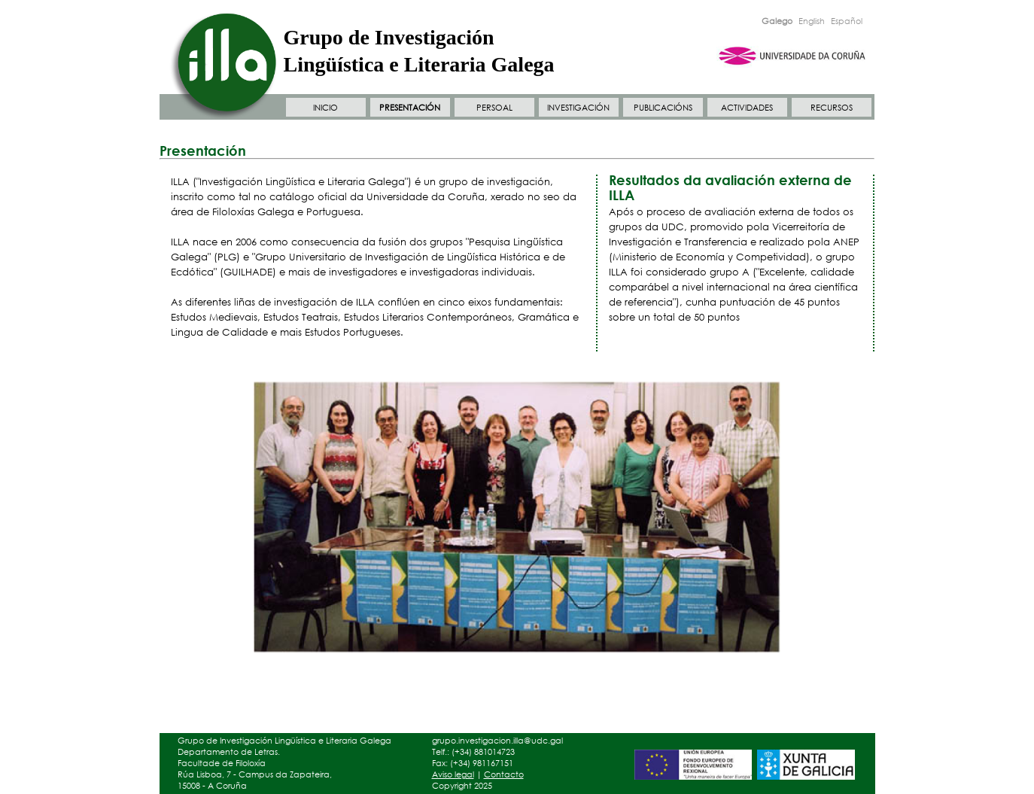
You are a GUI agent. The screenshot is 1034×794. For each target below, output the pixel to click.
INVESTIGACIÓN (578, 108)
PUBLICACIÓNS (663, 108)
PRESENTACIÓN (409, 108)
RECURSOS (831, 108)
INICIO (325, 108)
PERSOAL (494, 108)
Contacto (504, 774)
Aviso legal (453, 774)
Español (846, 21)
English (811, 21)
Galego (777, 21)
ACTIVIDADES (747, 108)
